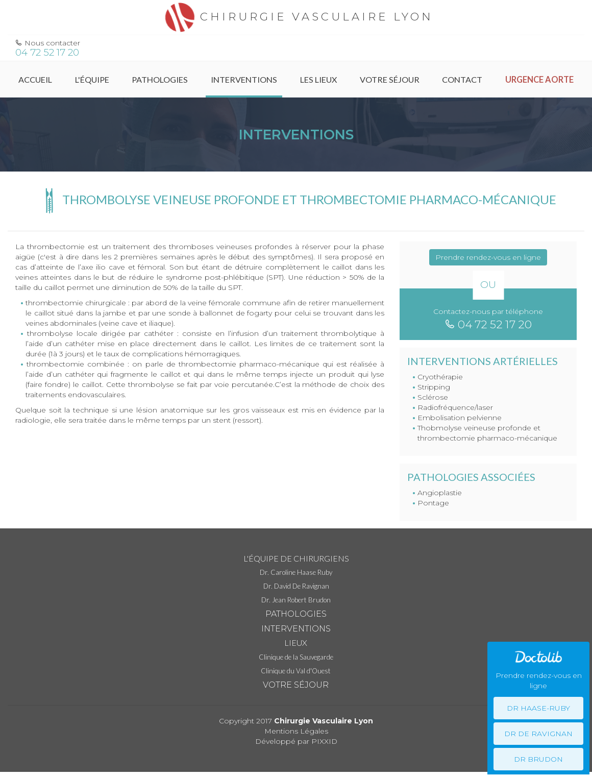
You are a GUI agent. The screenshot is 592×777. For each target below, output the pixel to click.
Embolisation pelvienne (459, 417)
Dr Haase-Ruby (538, 708)
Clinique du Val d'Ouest (296, 671)
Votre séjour (390, 79)
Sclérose (432, 397)
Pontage (433, 502)
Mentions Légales (296, 731)
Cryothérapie (440, 376)
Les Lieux (318, 79)
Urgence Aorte (539, 79)
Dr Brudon (538, 759)
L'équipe (92, 79)
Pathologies (160, 79)
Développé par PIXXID (296, 741)
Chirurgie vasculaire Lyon (296, 16)
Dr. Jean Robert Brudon (296, 600)
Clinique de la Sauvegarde (296, 657)
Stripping (433, 387)
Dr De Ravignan (538, 733)
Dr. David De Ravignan (296, 586)
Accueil (35, 79)
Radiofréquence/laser (455, 407)
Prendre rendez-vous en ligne (488, 257)
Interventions (244, 79)
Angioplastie (439, 492)
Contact (462, 79)
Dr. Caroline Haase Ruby (296, 572)
